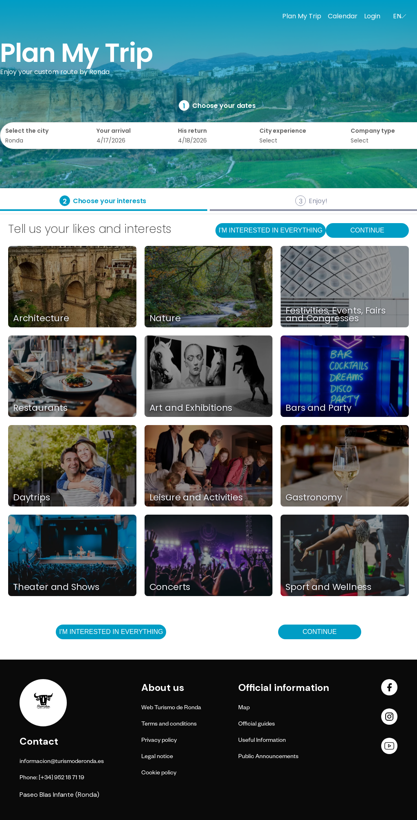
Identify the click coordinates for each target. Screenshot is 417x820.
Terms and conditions (169, 724)
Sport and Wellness (328, 587)
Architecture (41, 318)
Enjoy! (318, 200)
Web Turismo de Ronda (171, 708)
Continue (367, 230)
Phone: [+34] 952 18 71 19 (52, 778)
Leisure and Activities (196, 497)
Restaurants (40, 407)
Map (244, 708)
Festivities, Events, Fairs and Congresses (335, 314)
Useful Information (262, 741)
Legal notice (157, 757)
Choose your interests (110, 200)
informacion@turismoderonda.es (62, 762)
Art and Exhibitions (191, 407)
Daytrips (31, 497)
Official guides (256, 724)
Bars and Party (318, 407)
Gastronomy (313, 497)
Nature (165, 318)
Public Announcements (268, 757)
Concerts (170, 587)
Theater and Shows (56, 587)
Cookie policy (158, 773)
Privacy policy (159, 741)
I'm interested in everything (271, 230)
